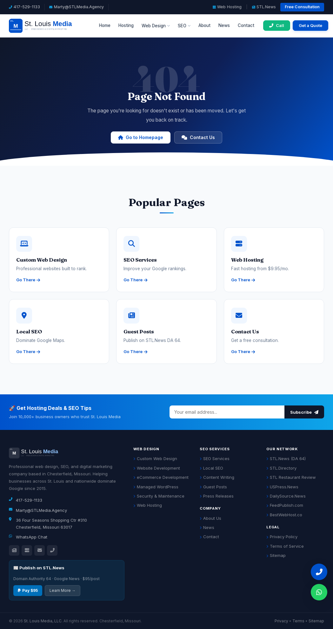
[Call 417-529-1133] (276, 25)
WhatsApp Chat (31, 536)
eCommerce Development (161, 477)
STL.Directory (281, 468)
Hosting (126, 25)
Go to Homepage (140, 137)
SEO (184, 25)
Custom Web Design (155, 458)
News (224, 25)
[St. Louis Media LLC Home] (49, 25)
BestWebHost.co (284, 514)
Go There (28, 279)
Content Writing (217, 477)
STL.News (264, 6)
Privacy (281, 621)
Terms (298, 621)
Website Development (156, 468)
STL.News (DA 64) (286, 458)
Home (104, 25)
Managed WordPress (155, 486)
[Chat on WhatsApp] (319, 592)
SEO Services (215, 458)
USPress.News (282, 486)
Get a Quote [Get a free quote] (310, 25)
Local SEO (211, 468)
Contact (246, 25)
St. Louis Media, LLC (43, 621)
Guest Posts (213, 486)
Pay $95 (28, 590)
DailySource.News (286, 496)
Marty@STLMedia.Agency (79, 6)
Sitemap (276, 555)
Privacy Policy (281, 536)
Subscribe (304, 412)
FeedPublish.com (284, 505)
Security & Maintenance (158, 496)
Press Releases (217, 496)
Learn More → (63, 590)
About (204, 25)
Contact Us (198, 137)
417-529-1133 (27, 6)
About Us (210, 518)
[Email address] (227, 411)
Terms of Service (285, 546)
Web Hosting (227, 6)
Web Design (156, 25)
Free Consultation (302, 6)
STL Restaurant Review (291, 477)
